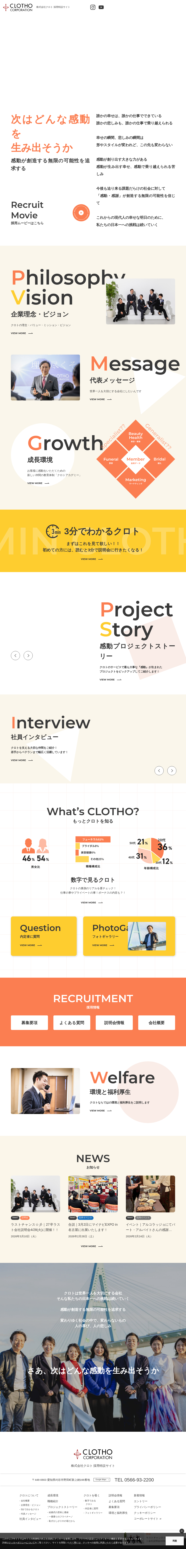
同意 (175, 1541)
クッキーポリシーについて (22, 1542)
